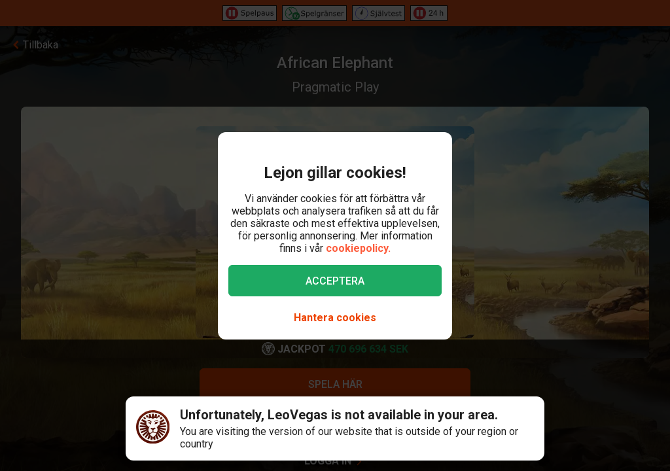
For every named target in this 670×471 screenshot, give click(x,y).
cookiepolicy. (358, 248)
